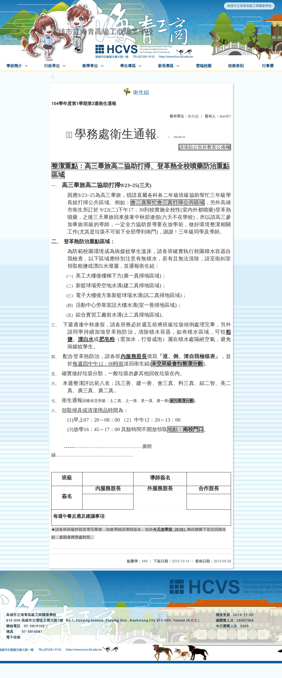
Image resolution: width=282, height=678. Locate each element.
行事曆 (268, 66)
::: (52, 76)
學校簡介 (14, 66)
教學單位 (90, 66)
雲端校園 (203, 66)
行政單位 (52, 66)
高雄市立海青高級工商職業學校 (249, 6)
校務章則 (236, 66)
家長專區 (166, 66)
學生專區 (128, 66)
